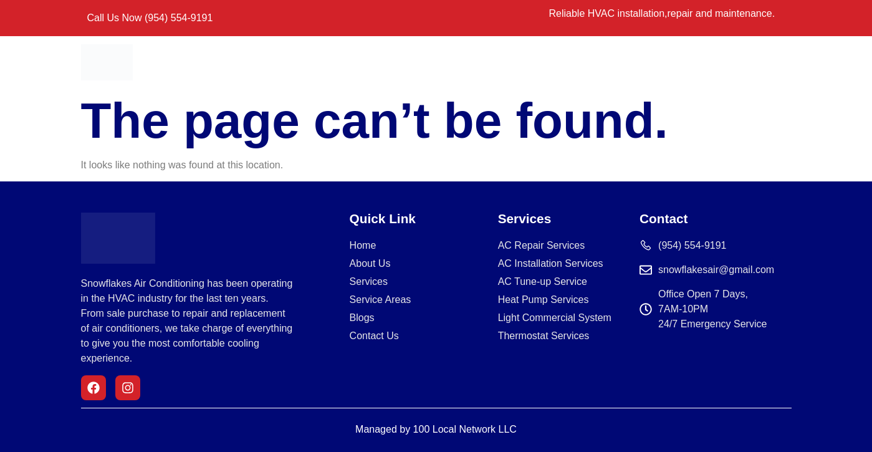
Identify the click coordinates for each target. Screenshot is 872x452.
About (359, 62)
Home (307, 62)
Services (416, 62)
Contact (564, 62)
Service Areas (491, 62)
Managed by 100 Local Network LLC (436, 429)
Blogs (618, 62)
